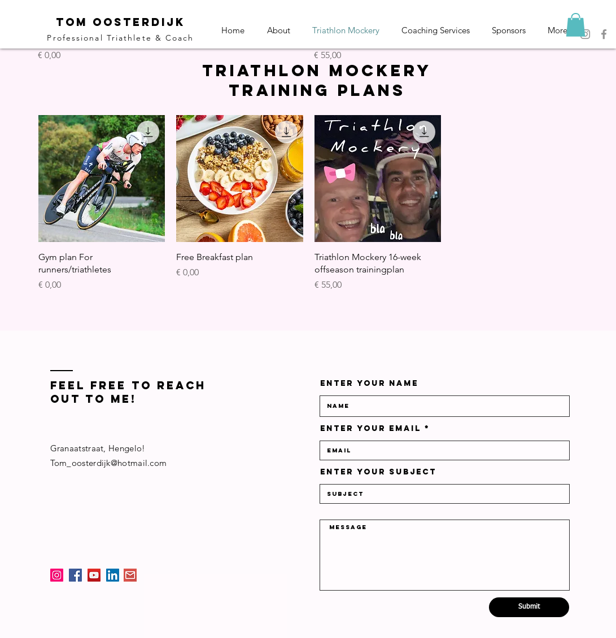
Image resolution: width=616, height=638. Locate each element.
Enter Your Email (370, 428)
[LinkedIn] (112, 575)
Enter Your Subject (378, 472)
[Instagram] (56, 575)
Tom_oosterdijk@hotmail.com (108, 462)
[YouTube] (94, 575)
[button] (576, 25)
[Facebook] (603, 34)
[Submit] (529, 607)
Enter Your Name (369, 383)
